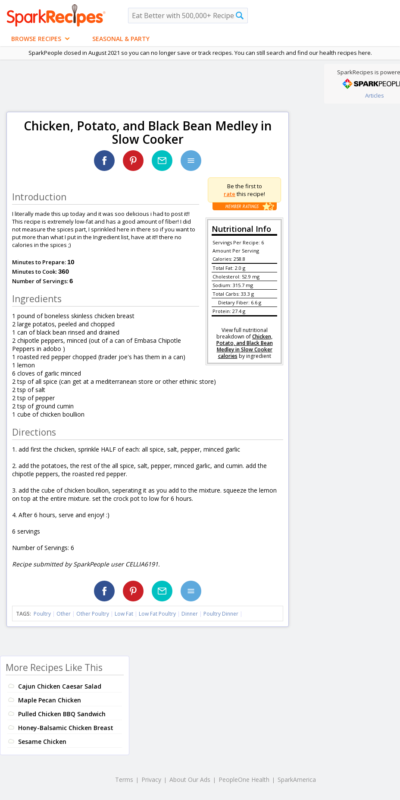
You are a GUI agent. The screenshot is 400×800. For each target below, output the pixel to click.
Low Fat (124, 613)
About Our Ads (189, 779)
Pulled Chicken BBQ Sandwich (62, 714)
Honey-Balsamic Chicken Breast (65, 728)
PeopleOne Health (244, 779)
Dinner (189, 613)
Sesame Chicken (42, 741)
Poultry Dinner (220, 613)
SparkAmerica (297, 779)
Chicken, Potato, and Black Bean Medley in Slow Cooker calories (244, 346)
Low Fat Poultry (157, 613)
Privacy (151, 779)
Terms (124, 779)
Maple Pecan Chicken (49, 700)
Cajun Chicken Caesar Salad (59, 686)
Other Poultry (92, 613)
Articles (374, 95)
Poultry (42, 613)
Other (63, 613)
